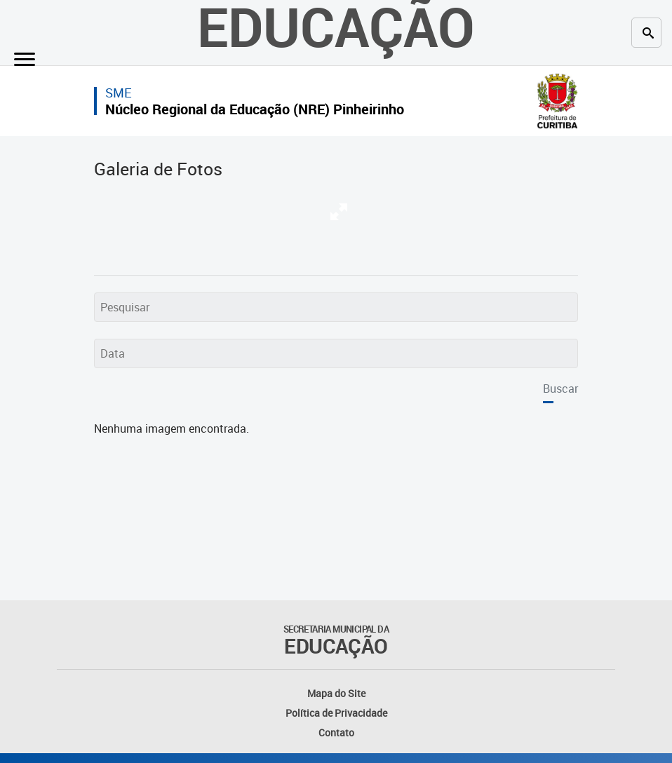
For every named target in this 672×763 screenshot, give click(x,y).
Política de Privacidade (336, 713)
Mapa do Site (336, 693)
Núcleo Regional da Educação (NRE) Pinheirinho (254, 109)
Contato (336, 732)
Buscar (560, 388)
